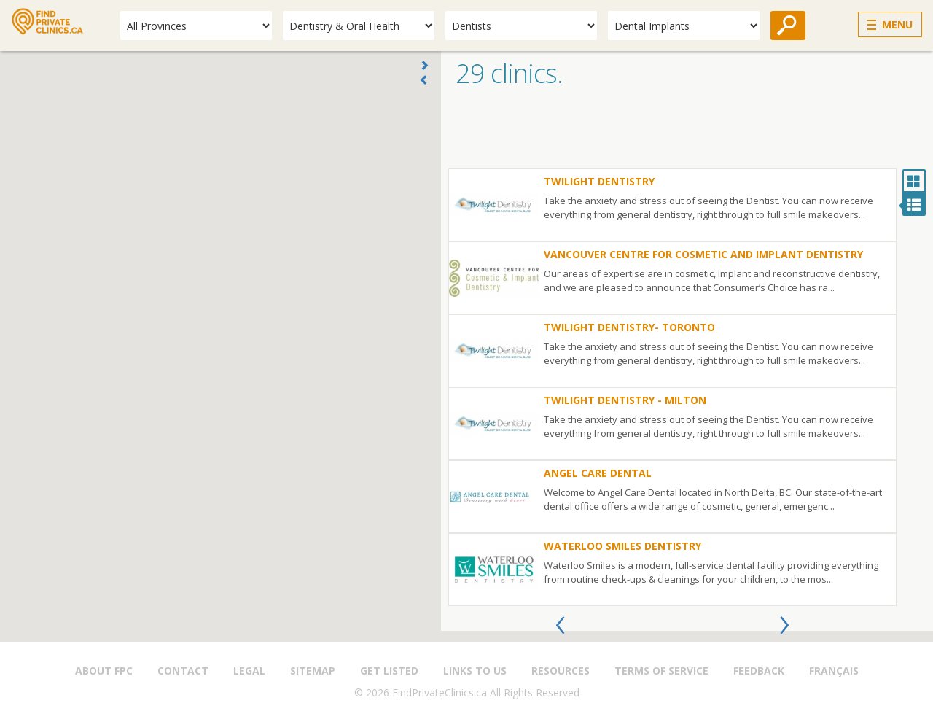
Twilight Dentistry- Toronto (629, 327)
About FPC (104, 671)
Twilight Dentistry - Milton (625, 400)
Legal (249, 671)
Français (834, 671)
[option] (672, 387)
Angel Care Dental (598, 473)
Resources (560, 671)
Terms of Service (661, 671)
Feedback (758, 671)
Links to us (475, 671)
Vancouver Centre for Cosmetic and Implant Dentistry (703, 254)
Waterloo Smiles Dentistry (622, 546)
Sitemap (312, 671)
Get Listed (389, 671)
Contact (182, 671)
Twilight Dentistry (599, 181)
